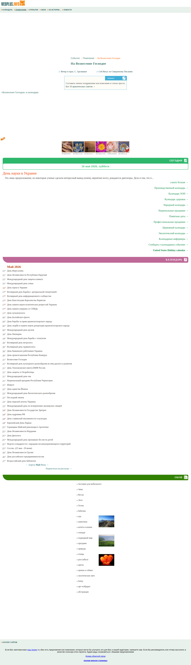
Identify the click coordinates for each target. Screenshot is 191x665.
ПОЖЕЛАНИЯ (20, 10)
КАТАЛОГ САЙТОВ (9, 642)
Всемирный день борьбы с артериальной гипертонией (32, 292)
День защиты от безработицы (20, 372)
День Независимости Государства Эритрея (26, 410)
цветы (80, 565)
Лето (80, 500)
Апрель (31, 465)
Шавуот (10, 385)
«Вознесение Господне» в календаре (20, 92)
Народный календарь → (176, 205)
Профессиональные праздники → (171, 222)
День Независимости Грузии (20, 452)
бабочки (81, 511)
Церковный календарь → (175, 227)
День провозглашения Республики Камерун (27, 355)
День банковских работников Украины (24, 351)
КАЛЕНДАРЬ (7, 10)
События (75, 58)
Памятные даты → (178, 216)
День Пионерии (14, 334)
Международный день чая (19, 376)
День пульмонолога (16, 313)
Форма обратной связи (95, 656)
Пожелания (88, 58)
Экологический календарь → (173, 233)
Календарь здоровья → (176, 199)
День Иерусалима (15, 271)
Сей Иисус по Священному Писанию (114, 71)
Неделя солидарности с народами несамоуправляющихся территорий (39, 444)
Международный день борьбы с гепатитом (26, 338)
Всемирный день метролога (20, 342)
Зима (80, 489)
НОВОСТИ (67, 10)
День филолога (14, 435)
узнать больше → (179, 182)
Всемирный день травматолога (21, 347)
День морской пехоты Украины (21, 402)
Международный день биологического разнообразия (31, 393)
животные (82, 522)
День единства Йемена (17, 389)
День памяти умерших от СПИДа (22, 309)
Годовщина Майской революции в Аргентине (28, 427)
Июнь (43, 465)
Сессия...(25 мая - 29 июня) (19, 448)
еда (79, 516)
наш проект (32, 650)
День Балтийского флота (18, 317)
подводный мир (84, 538)
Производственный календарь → (171, 188)
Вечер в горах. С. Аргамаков (72, 71)
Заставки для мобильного (89, 484)
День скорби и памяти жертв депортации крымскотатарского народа (38, 325)
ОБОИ (43, 10)
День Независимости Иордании (21, 431)
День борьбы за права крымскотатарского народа (29, 321)
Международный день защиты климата (25, 279)
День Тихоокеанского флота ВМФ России (26, 368)
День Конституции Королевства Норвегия (26, 300)
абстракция (82, 592)
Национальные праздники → (173, 210)
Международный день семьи (20, 283)
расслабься (82, 559)
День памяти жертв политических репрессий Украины (32, 304)
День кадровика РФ (16, 414)
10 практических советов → (82, 86)
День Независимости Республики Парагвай (27, 275)
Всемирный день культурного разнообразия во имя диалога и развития (39, 364)
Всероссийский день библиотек (21, 461)
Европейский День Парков (19, 423)
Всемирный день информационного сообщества (29, 296)
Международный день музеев (20, 330)
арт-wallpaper (83, 586)
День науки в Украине (17, 287)
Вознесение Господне (17, 359)
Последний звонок (15, 397)
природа (81, 549)
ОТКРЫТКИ (33, 10)
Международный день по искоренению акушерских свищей (34, 406)
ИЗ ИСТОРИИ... (54, 10)
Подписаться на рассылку (59, 468)
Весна (80, 495)
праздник (82, 543)
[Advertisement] (81, 34)
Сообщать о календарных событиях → (168, 244)
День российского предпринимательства (25, 456)
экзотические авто (86, 576)
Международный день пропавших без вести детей (30, 440)
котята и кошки (84, 527)
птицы (80, 554)
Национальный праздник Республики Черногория (30, 380)
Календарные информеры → (173, 239)
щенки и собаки (85, 570)
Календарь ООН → (178, 193)
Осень (80, 505)
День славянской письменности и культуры (27, 418)
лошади (81, 532)
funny (80, 581)
